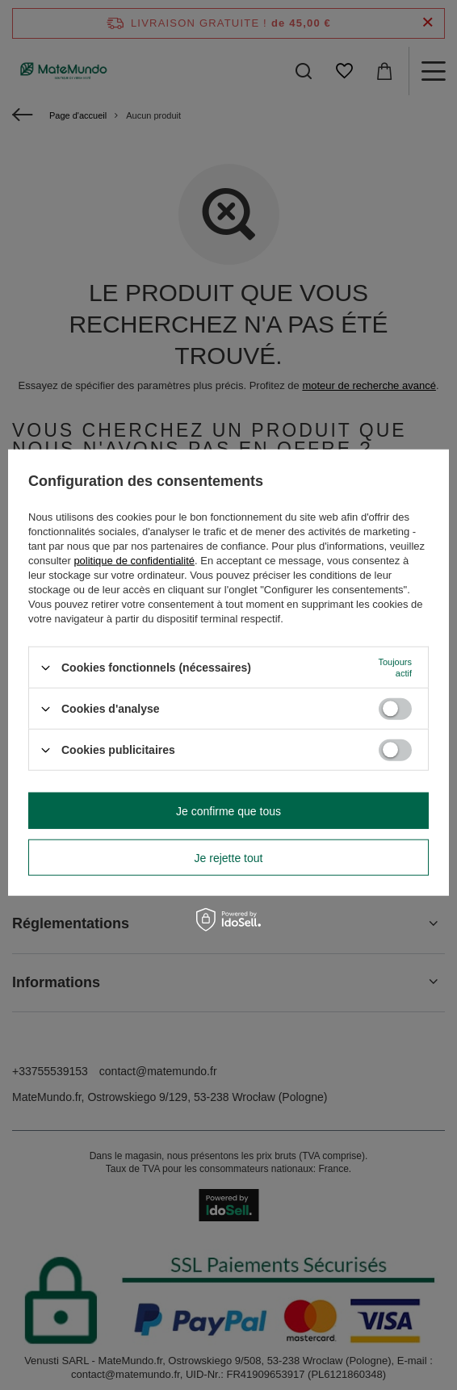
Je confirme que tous (228, 810)
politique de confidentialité (134, 561)
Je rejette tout (229, 857)
